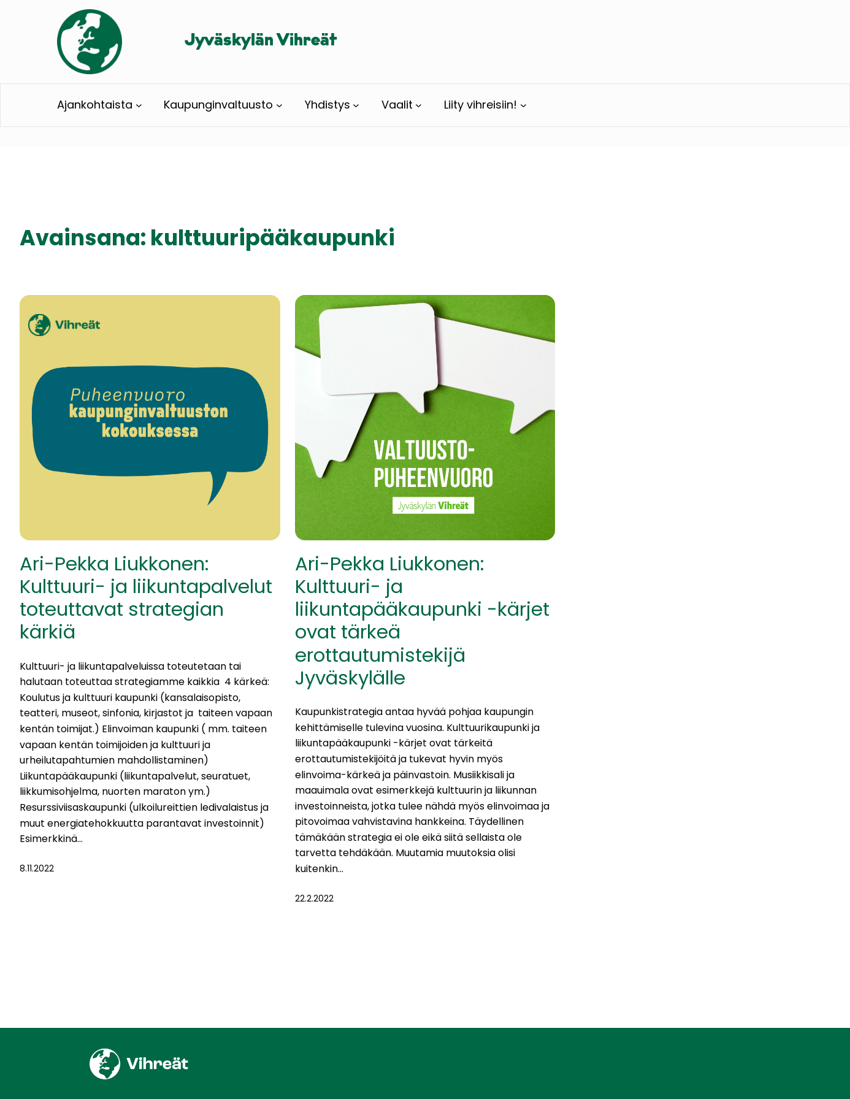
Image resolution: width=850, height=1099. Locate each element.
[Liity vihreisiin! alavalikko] (523, 105)
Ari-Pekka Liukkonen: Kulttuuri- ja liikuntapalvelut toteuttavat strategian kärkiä (146, 598)
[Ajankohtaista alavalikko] (139, 105)
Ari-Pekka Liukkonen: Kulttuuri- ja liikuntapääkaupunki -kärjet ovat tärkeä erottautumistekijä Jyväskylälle (422, 621)
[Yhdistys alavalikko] (356, 105)
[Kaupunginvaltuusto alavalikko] (279, 105)
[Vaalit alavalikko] (418, 105)
